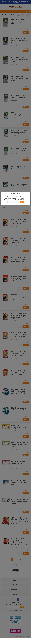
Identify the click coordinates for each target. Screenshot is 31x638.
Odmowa (17, 202)
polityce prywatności (21, 199)
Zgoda (22, 202)
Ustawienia (10, 202)
